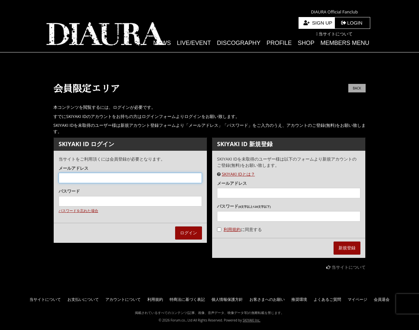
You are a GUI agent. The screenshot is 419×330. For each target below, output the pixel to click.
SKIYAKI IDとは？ (238, 174)
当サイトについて (349, 267)
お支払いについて (83, 299)
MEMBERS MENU (344, 43)
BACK (357, 88)
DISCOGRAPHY (239, 43)
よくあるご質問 (327, 299)
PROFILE (279, 43)
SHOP (306, 43)
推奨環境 (299, 299)
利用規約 (232, 229)
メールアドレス (73, 168)
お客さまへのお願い (267, 299)
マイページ (357, 299)
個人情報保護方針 (227, 299)
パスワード (69, 191)
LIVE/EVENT (194, 43)
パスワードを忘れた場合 (78, 210)
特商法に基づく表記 (187, 299)
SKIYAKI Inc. (251, 320)
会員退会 (382, 299)
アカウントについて (123, 299)
